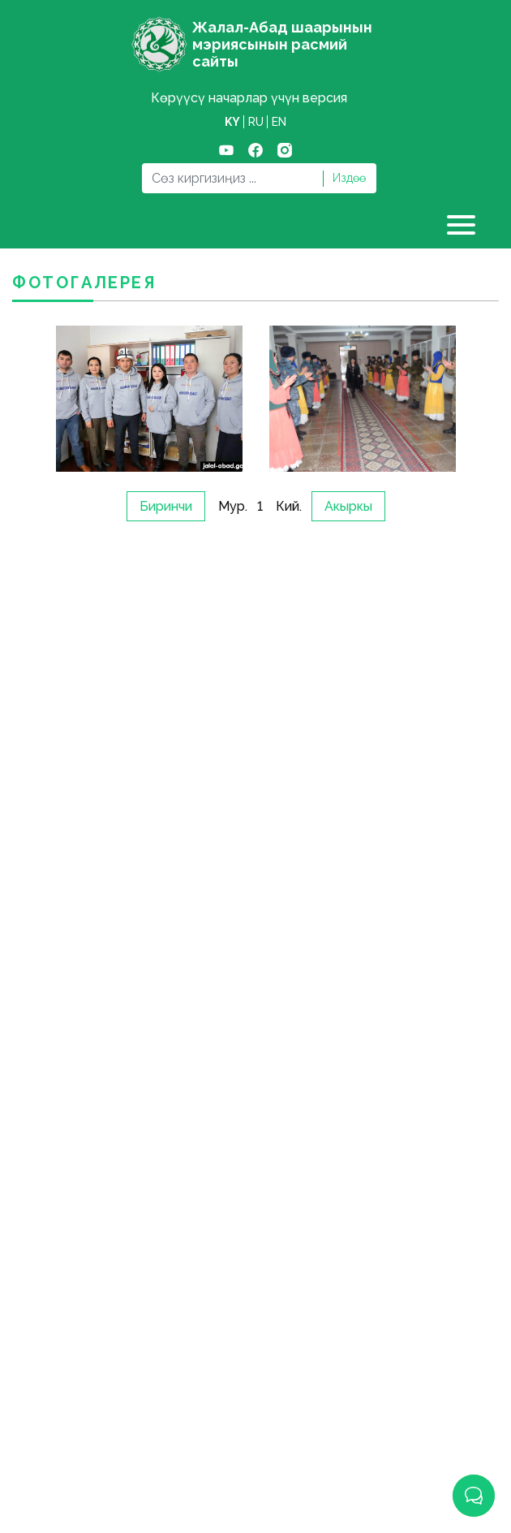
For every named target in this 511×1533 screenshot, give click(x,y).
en (279, 121)
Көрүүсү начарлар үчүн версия (249, 98)
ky (232, 121)
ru (256, 121)
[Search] (232, 178)
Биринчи (166, 506)
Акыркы (348, 506)
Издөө (349, 177)
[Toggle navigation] (463, 225)
